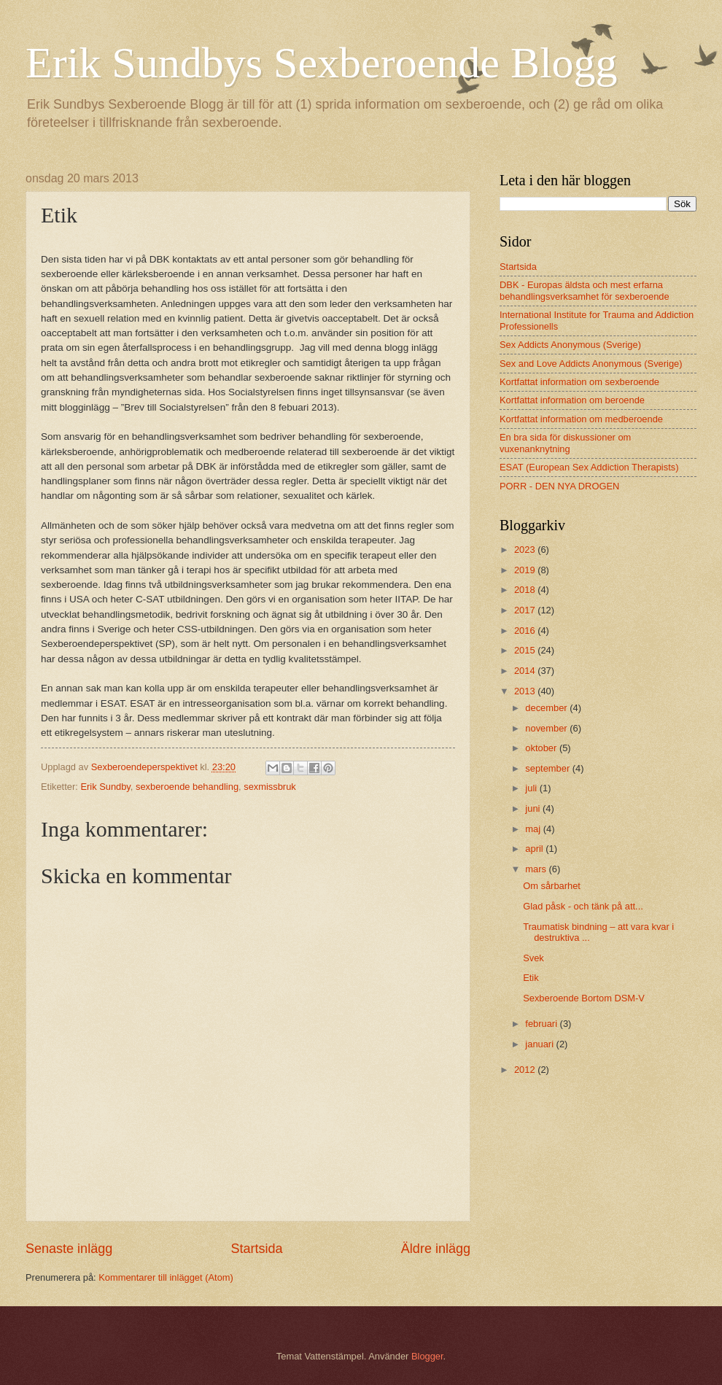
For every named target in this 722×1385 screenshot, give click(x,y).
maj (534, 828)
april (535, 848)
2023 (525, 549)
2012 (525, 1069)
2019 (525, 570)
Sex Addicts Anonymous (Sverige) (570, 344)
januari (540, 1044)
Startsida (256, 1248)
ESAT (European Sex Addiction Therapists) (589, 467)
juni (534, 808)
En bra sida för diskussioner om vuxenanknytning (565, 443)
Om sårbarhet (552, 885)
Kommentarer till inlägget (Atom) (165, 1277)
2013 (525, 691)
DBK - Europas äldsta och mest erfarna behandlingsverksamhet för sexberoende (584, 290)
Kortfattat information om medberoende (581, 419)
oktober (542, 747)
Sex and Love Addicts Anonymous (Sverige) (591, 363)
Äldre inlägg (435, 1248)
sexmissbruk (270, 786)
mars (536, 869)
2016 (525, 630)
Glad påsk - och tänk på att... (583, 906)
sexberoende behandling (187, 786)
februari (542, 1023)
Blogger (427, 1356)
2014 (525, 670)
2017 (525, 610)
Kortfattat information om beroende (572, 400)
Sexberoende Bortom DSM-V (584, 998)
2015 (525, 650)
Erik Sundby (105, 786)
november (547, 728)
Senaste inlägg (69, 1248)
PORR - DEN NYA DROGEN (559, 486)
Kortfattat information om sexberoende (579, 381)
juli (532, 788)
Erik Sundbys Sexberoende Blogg (322, 63)
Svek (533, 958)
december (547, 707)
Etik (530, 977)
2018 (525, 589)
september (548, 768)
